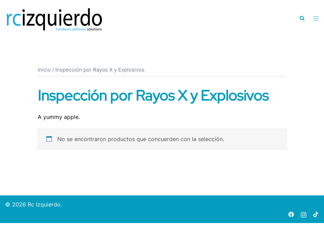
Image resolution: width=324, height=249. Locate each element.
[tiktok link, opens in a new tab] (316, 213)
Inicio (44, 70)
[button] (302, 18)
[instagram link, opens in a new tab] (303, 213)
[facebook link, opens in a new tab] (291, 213)
